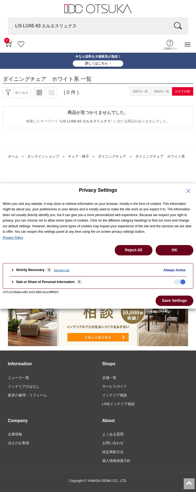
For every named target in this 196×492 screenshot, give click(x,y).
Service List (61, 270)
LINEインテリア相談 (118, 404)
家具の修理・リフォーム (27, 395)
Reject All (133, 250)
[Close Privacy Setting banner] (188, 191)
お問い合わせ (112, 443)
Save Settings (174, 300)
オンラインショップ (43, 156)
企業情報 (15, 434)
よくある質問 (112, 434)
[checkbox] (179, 281)
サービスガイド (114, 386)
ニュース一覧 (18, 378)
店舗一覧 (109, 378)
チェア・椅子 (78, 156)
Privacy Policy (13, 238)
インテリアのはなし (24, 386)
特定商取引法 (112, 452)
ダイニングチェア (112, 156)
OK (174, 250)
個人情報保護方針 (116, 461)
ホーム (13, 156)
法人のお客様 (18, 443)
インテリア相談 (114, 395)
